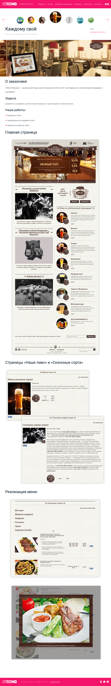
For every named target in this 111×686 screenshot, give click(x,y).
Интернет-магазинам (63, 4)
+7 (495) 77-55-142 (26, 4)
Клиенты (78, 4)
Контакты (98, 4)
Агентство (88, 4)
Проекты (41, 4)
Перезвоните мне (55, 682)
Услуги (50, 4)
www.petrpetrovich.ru (98, 32)
